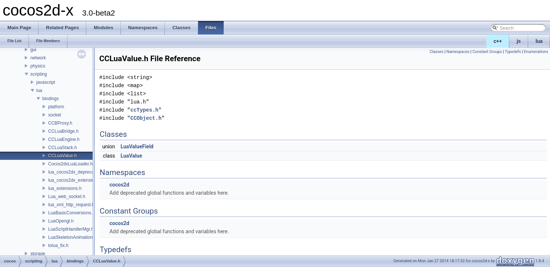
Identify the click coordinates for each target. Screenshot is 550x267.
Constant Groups (487, 51)
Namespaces (457, 51)
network (38, 57)
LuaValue (131, 156)
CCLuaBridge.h (63, 131)
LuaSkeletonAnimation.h (72, 237)
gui (33, 49)
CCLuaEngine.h (64, 139)
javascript (45, 82)
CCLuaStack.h (62, 147)
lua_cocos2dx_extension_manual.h (82, 180)
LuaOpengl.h (61, 221)
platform (56, 106)
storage (37, 253)
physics (37, 66)
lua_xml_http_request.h (71, 204)
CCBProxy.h (60, 123)
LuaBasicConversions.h (71, 212)
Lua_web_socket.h (66, 196)
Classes (436, 51)
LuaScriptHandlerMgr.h (71, 229)
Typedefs (513, 51)
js (519, 41)
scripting (38, 74)
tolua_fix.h (58, 245)
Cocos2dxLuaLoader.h (70, 164)
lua (539, 41)
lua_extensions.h (64, 188)
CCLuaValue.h (62, 155)
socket (54, 115)
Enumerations (536, 51)
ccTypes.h (144, 109)
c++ (498, 41)
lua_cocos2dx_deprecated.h (76, 172)
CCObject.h (145, 118)
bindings (50, 98)
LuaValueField (137, 146)
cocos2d (119, 185)
